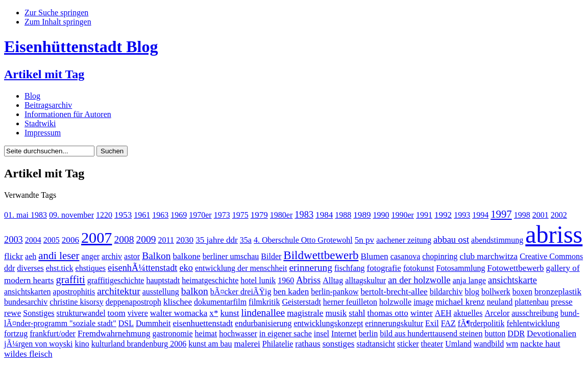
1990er (402, 215)
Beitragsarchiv (48, 105)
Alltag (333, 280)
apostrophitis (74, 291)
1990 (381, 215)
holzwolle (395, 301)
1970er (200, 215)
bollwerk (495, 291)
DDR (516, 333)
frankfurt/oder (53, 333)
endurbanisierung (263, 323)
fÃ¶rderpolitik (481, 323)
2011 (166, 240)
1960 (286, 280)
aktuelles (468, 313)
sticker (408, 343)
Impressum (42, 132)
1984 (324, 215)
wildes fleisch (28, 354)
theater (432, 343)
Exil (432, 323)
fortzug (16, 333)
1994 (480, 215)
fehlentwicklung (532, 323)
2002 (559, 215)
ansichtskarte (512, 280)
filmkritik (264, 301)
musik (336, 313)
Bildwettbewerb (320, 255)
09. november (71, 215)
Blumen (374, 256)
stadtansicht (375, 343)
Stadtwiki (40, 123)
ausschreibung (534, 313)
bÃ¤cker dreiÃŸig (241, 291)
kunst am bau (210, 343)
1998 (522, 215)
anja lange (469, 280)
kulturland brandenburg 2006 (138, 343)
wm (512, 343)
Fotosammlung (460, 268)
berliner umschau (231, 256)
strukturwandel (81, 313)
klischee (177, 302)
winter (421, 313)
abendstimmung (497, 240)
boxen (522, 291)
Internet (344, 333)
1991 (424, 215)
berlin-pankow (334, 291)
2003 (13, 240)
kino (82, 343)
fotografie (383, 268)
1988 (343, 215)
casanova (405, 256)
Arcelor (496, 313)
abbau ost (451, 240)
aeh (30, 256)
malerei (247, 344)
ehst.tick (60, 268)
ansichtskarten (27, 291)
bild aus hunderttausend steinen (431, 333)
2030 (184, 240)
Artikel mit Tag (44, 74)
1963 (160, 215)
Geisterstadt (301, 301)
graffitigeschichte (115, 280)
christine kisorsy (76, 301)
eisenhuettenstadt (203, 323)
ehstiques (91, 268)
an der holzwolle (419, 280)
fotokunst (418, 268)
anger (91, 256)
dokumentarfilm (220, 301)
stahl (357, 313)
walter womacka (179, 313)
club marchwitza (489, 256)
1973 (222, 215)
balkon (194, 291)
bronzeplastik (557, 291)
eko (186, 268)
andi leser (58, 255)
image (423, 301)
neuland (500, 301)
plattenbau (531, 301)
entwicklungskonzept (328, 323)
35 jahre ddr (216, 240)
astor (132, 256)
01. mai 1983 (25, 215)
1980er (281, 215)
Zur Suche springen (56, 12)
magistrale (305, 313)
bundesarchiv (25, 301)
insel (321, 333)
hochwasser (238, 333)
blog (472, 291)
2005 (51, 240)
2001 (540, 215)
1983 (304, 215)
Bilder (271, 256)
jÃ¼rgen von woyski (38, 343)
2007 (96, 237)
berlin (368, 333)
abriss (553, 234)
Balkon (156, 255)
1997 (501, 214)
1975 (240, 215)
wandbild (489, 343)
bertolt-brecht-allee (394, 291)
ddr (9, 268)
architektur (118, 291)
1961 (142, 215)
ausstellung (160, 291)
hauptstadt (163, 280)
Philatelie (277, 343)
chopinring (439, 256)
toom (117, 313)
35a (246, 240)
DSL (126, 323)
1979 (259, 215)
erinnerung (310, 267)
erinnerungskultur (394, 323)
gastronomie (173, 333)
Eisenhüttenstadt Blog (81, 46)
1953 (123, 215)
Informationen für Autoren (67, 114)
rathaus (307, 344)
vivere (138, 313)
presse (562, 302)
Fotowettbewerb (515, 268)
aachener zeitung (403, 240)
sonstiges (339, 344)
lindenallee (263, 312)
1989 (362, 215)
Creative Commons (551, 256)
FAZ (448, 323)
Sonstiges (38, 313)
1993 (462, 215)
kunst (229, 313)
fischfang (349, 268)
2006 (70, 240)
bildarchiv (446, 291)
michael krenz (459, 302)
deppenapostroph (133, 301)
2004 (33, 240)
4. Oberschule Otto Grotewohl (303, 240)
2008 (124, 239)
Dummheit (153, 323)
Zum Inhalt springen (57, 21)
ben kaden (291, 291)
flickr (13, 256)
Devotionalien (551, 333)
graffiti (70, 279)
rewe (12, 313)
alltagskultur (365, 280)
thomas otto (388, 313)
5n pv (365, 240)
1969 (178, 215)
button (494, 333)
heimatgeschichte (210, 280)
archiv (112, 256)
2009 (146, 239)
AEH (443, 313)
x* (213, 313)
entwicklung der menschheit (241, 268)
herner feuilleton (350, 301)
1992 (443, 215)
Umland (458, 343)
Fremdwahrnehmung (114, 333)
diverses (30, 268)
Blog (32, 95)
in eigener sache (285, 333)
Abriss (308, 280)
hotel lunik (258, 280)
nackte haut (540, 344)
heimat (206, 333)
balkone (187, 256)
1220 (104, 215)
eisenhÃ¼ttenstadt (142, 268)
